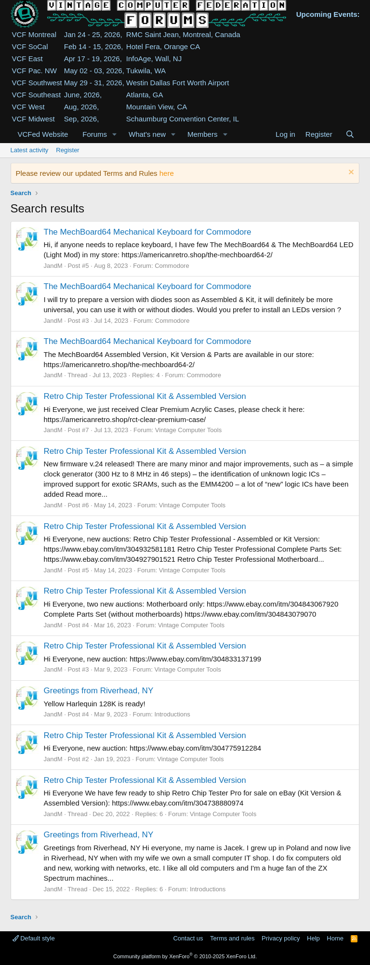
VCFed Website (43, 134)
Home (335, 938)
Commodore (172, 265)
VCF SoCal (30, 46)
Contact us (188, 938)
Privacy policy (281, 938)
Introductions (172, 714)
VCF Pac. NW (34, 70)
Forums (94, 134)
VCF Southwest (37, 83)
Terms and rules (232, 938)
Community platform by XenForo (185, 956)
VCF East (27, 58)
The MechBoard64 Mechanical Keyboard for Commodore (147, 232)
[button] (114, 134)
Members (202, 134)
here (166, 173)
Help (313, 938)
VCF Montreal (34, 34)
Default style (34, 938)
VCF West (28, 107)
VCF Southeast (36, 95)
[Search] (350, 134)
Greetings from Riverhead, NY (99, 690)
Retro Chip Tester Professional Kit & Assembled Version (145, 396)
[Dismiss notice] (350, 173)
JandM (53, 265)
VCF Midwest (33, 119)
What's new (147, 134)
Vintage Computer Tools (188, 430)
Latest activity (30, 150)
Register (67, 150)
